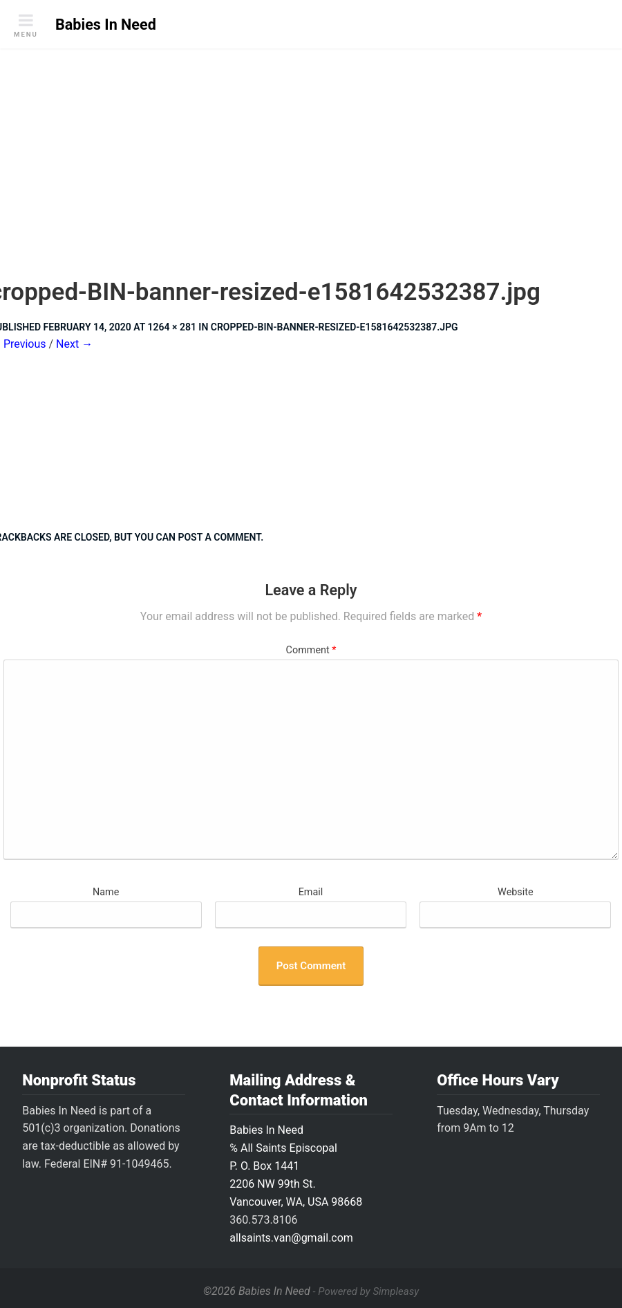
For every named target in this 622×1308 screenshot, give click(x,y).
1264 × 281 (172, 327)
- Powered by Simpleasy (366, 1291)
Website (516, 892)
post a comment (219, 537)
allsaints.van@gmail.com (291, 1237)
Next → (74, 344)
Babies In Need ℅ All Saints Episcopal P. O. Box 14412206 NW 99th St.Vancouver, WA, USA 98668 (295, 1165)
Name (106, 892)
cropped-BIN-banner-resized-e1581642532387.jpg (334, 327)
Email (311, 892)
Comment (311, 650)
